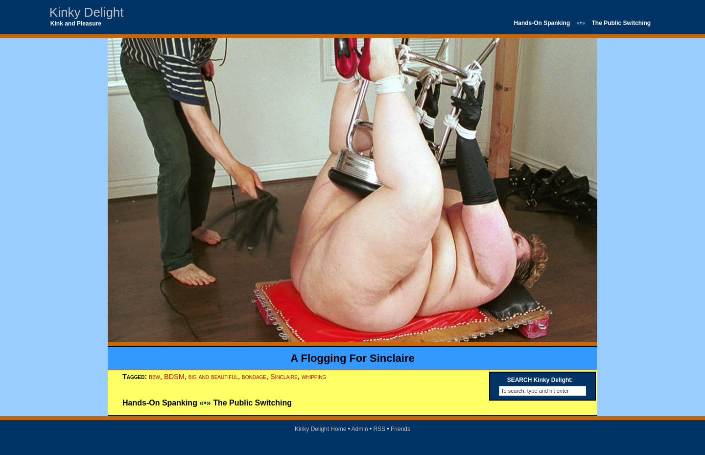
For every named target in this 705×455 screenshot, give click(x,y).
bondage (254, 376)
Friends (400, 429)
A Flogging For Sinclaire (352, 358)
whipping (314, 376)
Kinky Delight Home (320, 429)
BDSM (174, 376)
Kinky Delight (86, 12)
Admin (360, 429)
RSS (379, 429)
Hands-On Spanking (542, 23)
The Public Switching (621, 23)
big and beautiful (213, 376)
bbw (154, 376)
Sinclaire (284, 376)
